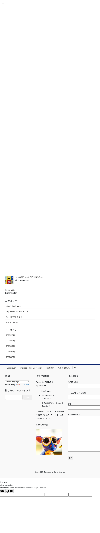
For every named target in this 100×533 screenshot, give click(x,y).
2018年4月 (10, 351)
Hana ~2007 (10, 289)
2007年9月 (10, 357)
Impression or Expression (17, 311)
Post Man (50, 367)
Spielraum (11, 367)
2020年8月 (10, 340)
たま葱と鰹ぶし (12, 322)
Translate (22, 384)
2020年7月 (10, 346)
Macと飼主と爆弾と (14, 317)
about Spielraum (13, 306)
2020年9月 (10, 335)
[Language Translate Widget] (17, 382)
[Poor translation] (9, 491)
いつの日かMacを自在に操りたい (29, 277)
